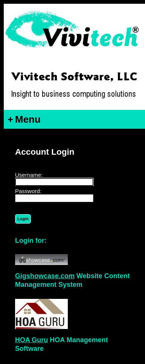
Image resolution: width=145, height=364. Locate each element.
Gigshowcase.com (45, 276)
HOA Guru (31, 340)
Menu (24, 119)
